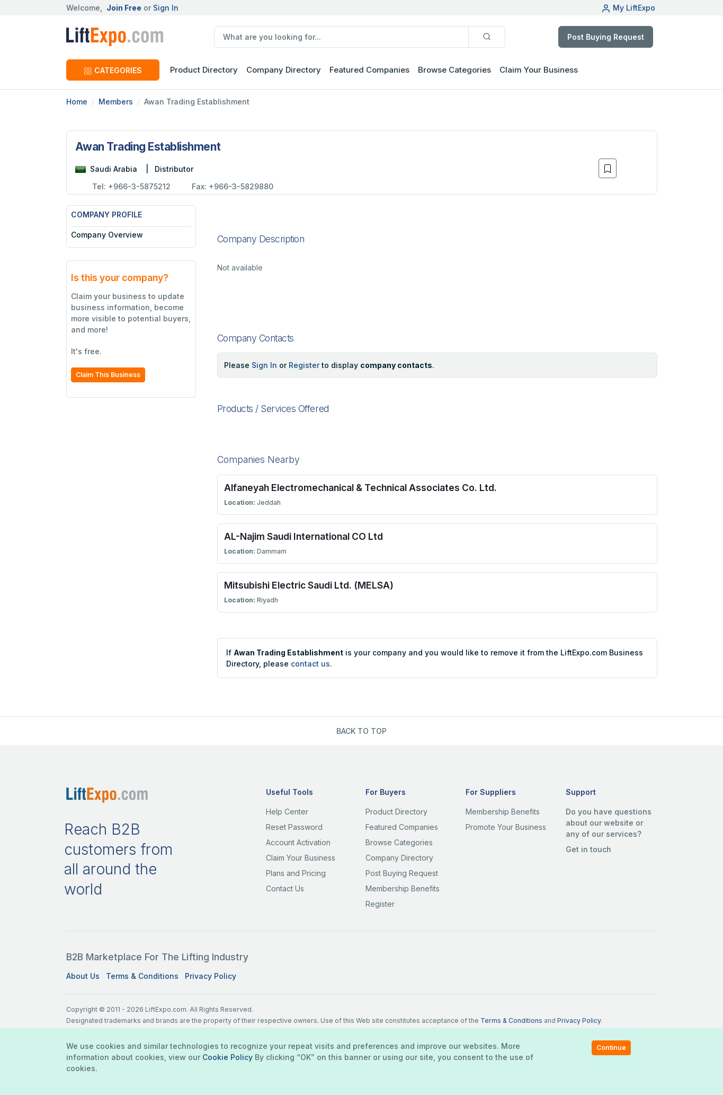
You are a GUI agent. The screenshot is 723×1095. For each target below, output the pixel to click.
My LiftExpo (628, 7)
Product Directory (396, 811)
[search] (341, 37)
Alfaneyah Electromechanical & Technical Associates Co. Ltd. (360, 487)
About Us (83, 975)
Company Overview (107, 234)
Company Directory (283, 70)
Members (116, 101)
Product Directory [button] (204, 70)
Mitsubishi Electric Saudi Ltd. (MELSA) (309, 585)
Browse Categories (454, 70)
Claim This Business (108, 375)
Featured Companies (369, 70)
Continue (611, 1048)
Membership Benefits (402, 888)
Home (76, 101)
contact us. (311, 663)
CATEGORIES (113, 70)
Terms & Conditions (142, 975)
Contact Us (285, 888)
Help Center (287, 811)
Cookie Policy (227, 1057)
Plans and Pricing (296, 873)
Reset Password (294, 826)
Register (304, 365)
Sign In (165, 7)
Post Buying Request (605, 36)
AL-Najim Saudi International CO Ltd (303, 536)
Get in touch (588, 849)
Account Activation (298, 842)
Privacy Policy (210, 975)
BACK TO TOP (361, 730)
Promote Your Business (506, 826)
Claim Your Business (538, 70)
